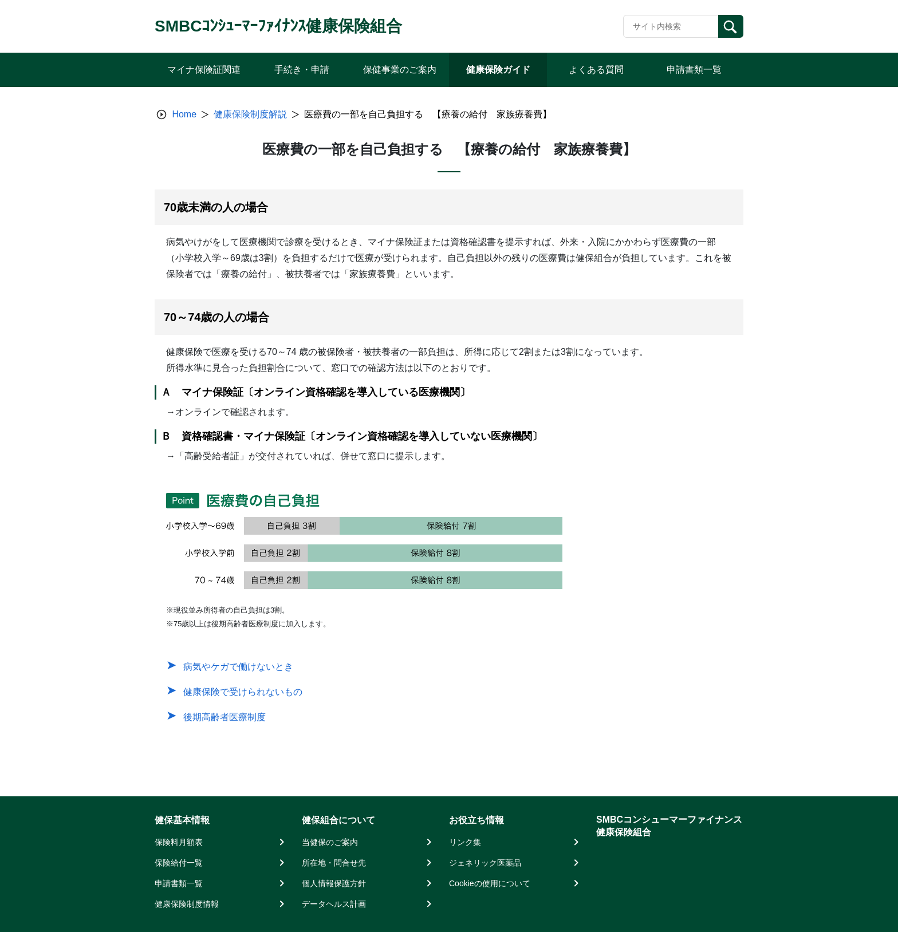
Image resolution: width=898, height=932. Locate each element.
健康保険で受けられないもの (242, 692)
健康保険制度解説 (250, 114)
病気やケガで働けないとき (238, 667)
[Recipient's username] (671, 26)
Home (184, 114)
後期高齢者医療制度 (224, 717)
